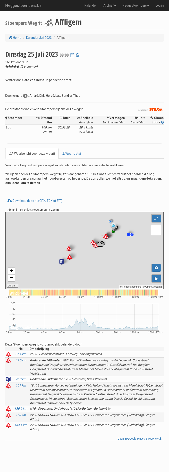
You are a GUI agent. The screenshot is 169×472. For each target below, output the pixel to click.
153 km (21, 415)
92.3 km (20, 379)
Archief (109, 5)
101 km (21, 385)
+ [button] (11, 271)
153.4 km (20, 425)
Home (15, 37)
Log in (160, 5)
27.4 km (20, 354)
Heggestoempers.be (23, 5)
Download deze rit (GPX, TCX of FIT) (34, 201)
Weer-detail (71, 153)
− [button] (11, 278)
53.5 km (20, 360)
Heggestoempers (136, 5)
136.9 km (20, 408)
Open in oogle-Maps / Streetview (140, 438)
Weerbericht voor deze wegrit (32, 153)
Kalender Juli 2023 (39, 37)
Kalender (90, 5)
